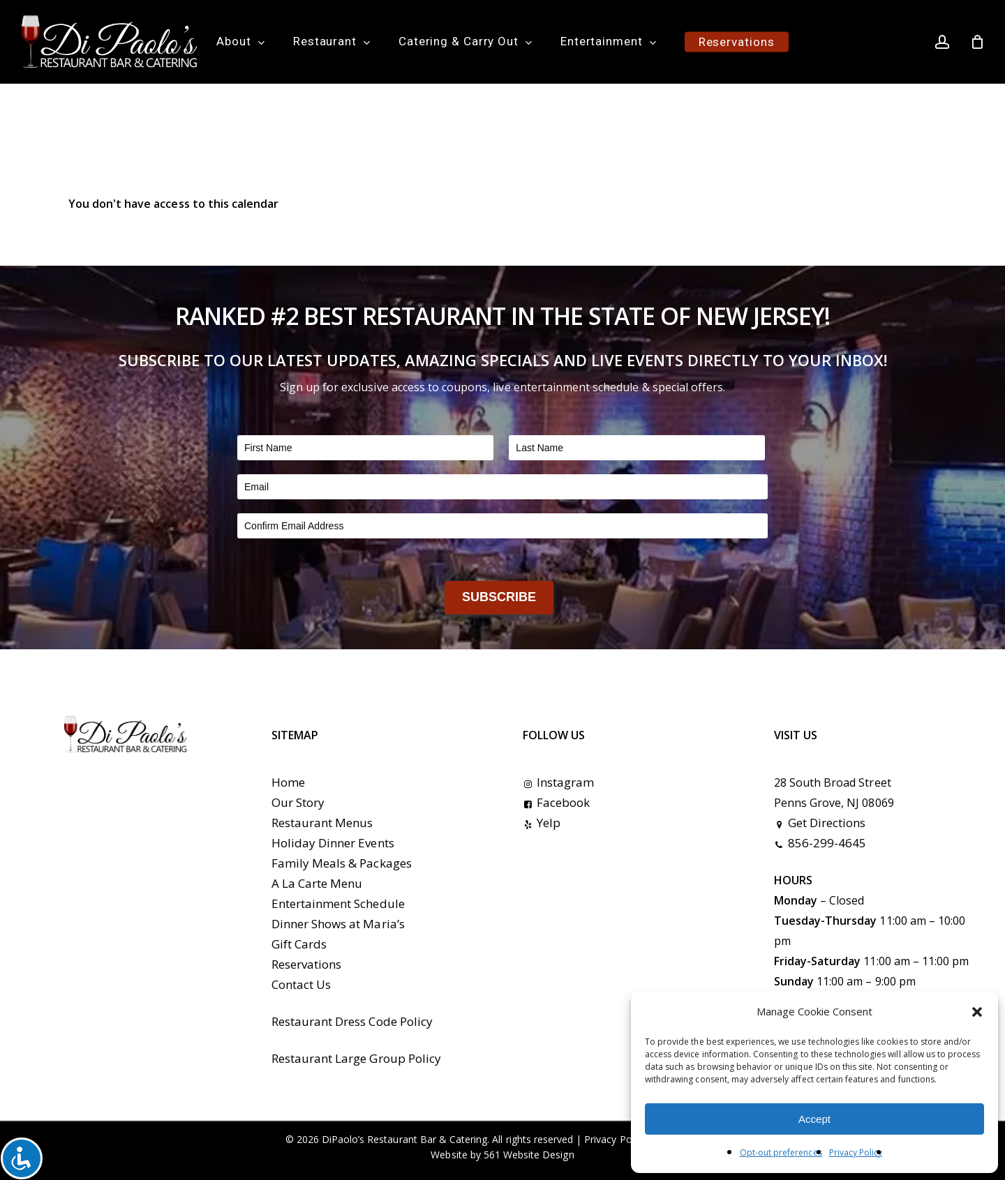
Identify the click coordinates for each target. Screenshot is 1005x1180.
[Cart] (977, 42)
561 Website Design (529, 1154)
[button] (977, 1012)
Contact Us (301, 984)
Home (288, 782)
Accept (814, 1119)
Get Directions (820, 823)
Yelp (541, 823)
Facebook (556, 802)
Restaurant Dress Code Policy (352, 1021)
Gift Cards (299, 944)
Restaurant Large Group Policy (356, 1058)
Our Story (298, 802)
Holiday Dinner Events (332, 843)
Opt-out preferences (781, 1152)
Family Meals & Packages (341, 863)
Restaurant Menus (322, 823)
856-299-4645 (820, 843)
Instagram (558, 782)
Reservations (306, 964)
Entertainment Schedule (338, 903)
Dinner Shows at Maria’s (338, 924)
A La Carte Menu (317, 883)
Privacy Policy (856, 1152)
